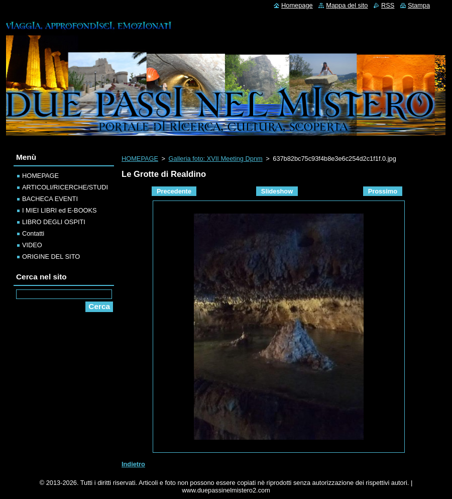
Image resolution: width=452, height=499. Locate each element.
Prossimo (382, 191)
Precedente (174, 191)
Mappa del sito (347, 5)
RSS (387, 5)
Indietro (133, 464)
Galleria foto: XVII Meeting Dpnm (216, 158)
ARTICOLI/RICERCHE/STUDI (65, 187)
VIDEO (32, 245)
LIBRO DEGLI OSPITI (53, 222)
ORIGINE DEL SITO (51, 256)
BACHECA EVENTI (50, 199)
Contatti (33, 233)
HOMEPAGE (140, 158)
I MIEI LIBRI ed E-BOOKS (59, 210)
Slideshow (277, 191)
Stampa (419, 5)
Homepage (297, 5)
